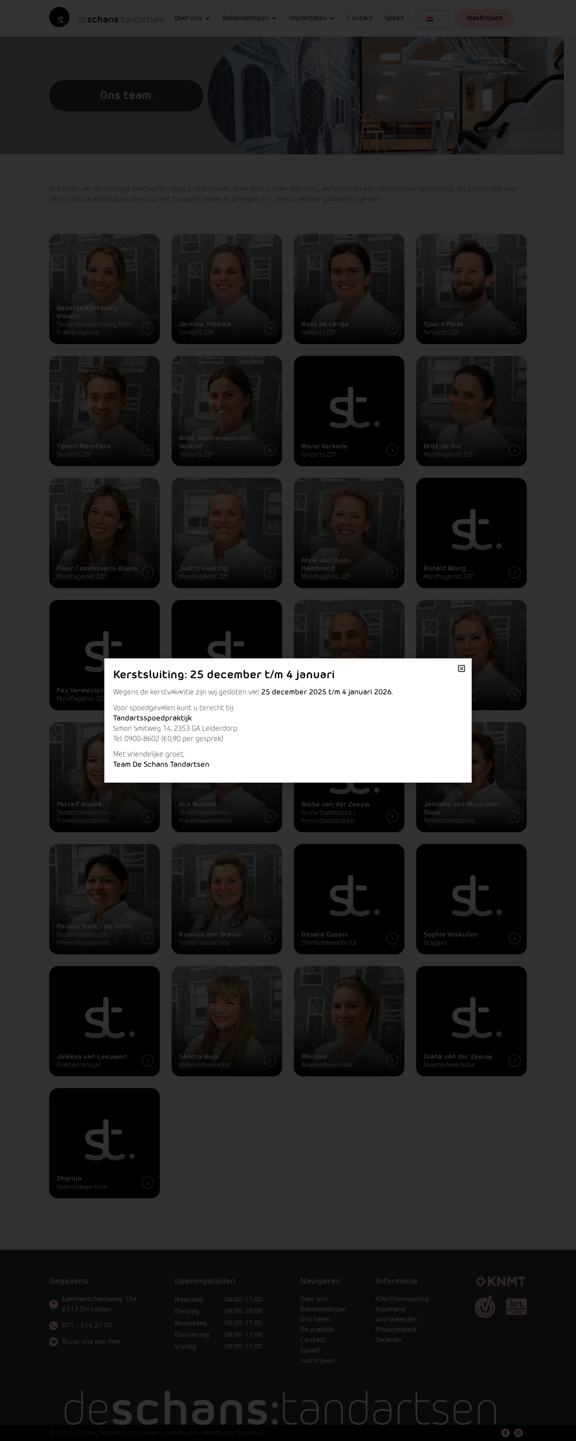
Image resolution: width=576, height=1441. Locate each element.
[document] (288, 720)
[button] (461, 668)
